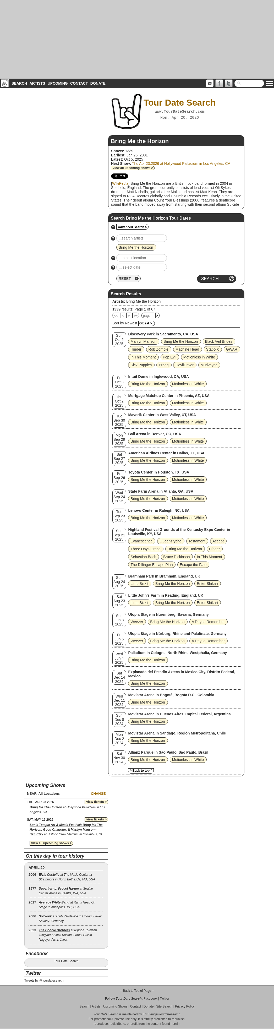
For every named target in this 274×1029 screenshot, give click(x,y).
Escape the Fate (193, 565)
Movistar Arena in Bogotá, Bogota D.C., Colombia (171, 695)
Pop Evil (169, 357)
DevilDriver (184, 365)
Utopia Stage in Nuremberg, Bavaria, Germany (168, 614)
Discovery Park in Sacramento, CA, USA (163, 334)
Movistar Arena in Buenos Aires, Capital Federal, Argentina (179, 714)
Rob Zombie (158, 349)
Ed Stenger (150, 1014)
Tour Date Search (66, 961)
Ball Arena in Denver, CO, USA (154, 434)
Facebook (150, 998)
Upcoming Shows (115, 1006)
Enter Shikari (207, 583)
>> (136, 316)
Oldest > (145, 323)
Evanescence (141, 541)
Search (19, 83)
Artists (37, 83)
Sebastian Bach (143, 557)
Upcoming (58, 83)
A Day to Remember (208, 622)
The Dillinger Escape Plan (151, 565)
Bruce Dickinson (176, 557)
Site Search (164, 1006)
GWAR (231, 349)
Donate (98, 83)
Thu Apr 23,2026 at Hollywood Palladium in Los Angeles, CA (181, 163)
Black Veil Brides (218, 341)
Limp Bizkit (139, 583)
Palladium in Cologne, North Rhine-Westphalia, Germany (177, 653)
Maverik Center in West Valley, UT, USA (162, 415)
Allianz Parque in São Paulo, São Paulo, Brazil (168, 752)
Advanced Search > (132, 227)
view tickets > (96, 802)
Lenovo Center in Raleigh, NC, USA (158, 510)
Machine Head (187, 349)
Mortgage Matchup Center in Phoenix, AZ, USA (169, 396)
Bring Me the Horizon (143, 301)
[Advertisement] (137, 39)
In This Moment (143, 357)
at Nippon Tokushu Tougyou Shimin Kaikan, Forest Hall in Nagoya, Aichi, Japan (68, 934)
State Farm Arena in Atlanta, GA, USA (160, 491)
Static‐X (212, 349)
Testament (197, 541)
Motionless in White (199, 357)
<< (116, 316)
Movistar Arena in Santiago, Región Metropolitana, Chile (177, 733)
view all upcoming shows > (133, 168)
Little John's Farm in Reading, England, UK (165, 595)
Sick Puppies (141, 365)
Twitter (164, 998)
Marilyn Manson (143, 341)
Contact (79, 83)
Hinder (135, 349)
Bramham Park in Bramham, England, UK (164, 576)
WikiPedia (120, 183)
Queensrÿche (170, 541)
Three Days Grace (145, 549)
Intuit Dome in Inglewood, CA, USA (158, 376)
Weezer (136, 622)
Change (98, 794)
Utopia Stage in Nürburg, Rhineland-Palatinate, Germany (177, 633)
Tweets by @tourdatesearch (44, 980)
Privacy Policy (185, 1006)
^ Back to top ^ (141, 770)
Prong (163, 365)
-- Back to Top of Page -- (137, 991)
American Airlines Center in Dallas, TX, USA (166, 453)
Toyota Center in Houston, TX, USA (158, 472)
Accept (218, 541)
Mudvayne (209, 365)
